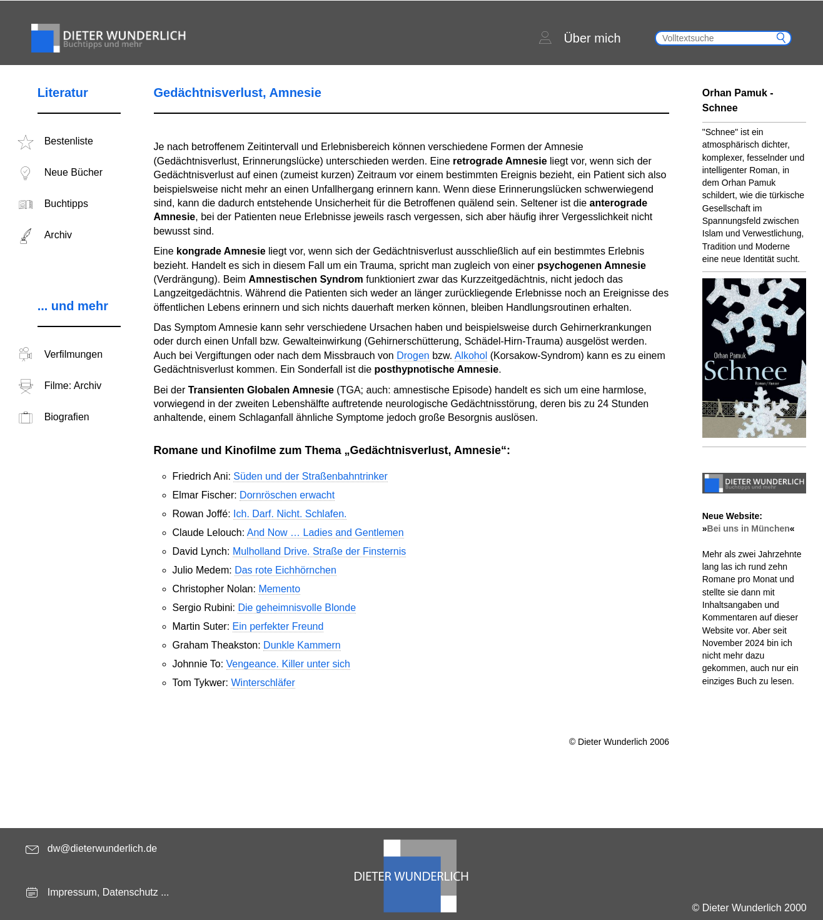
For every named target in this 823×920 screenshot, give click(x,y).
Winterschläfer (263, 682)
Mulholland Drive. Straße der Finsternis (319, 551)
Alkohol (471, 355)
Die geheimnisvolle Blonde (297, 607)
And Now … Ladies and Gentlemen (325, 532)
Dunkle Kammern (302, 645)
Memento (279, 589)
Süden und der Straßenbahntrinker (310, 476)
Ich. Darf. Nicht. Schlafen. (289, 513)
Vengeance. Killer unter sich (288, 664)
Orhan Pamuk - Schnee (738, 100)
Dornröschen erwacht (287, 495)
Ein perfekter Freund (278, 626)
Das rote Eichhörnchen (285, 570)
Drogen (412, 355)
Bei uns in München (748, 528)
